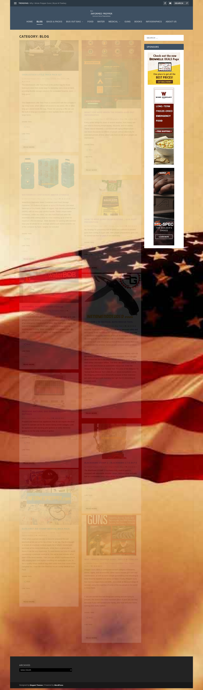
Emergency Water (58, 317)
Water (101, 23)
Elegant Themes (36, 687)
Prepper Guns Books (116, 570)
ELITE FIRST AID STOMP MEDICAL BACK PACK (46, 536)
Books (138, 23)
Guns (127, 23)
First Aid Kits (51, 540)
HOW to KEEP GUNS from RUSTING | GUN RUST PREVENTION (110, 226)
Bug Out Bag (73, 23)
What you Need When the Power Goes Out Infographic (109, 121)
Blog (40, 23)
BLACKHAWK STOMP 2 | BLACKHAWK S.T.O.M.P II (110, 468)
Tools (120, 334)
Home (30, 23)
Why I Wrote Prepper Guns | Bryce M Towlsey (48, 3)
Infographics (154, 23)
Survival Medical (27, 543)
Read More (29, 154)
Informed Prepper (30, 85)
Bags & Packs (54, 23)
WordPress (58, 687)
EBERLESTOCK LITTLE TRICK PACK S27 (42, 81)
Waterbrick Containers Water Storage (45, 201)
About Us (171, 23)
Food (90, 23)
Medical (113, 23)
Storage (50, 205)
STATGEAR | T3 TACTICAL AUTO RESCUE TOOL (108, 329)
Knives (111, 334)
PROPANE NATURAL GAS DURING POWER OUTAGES (44, 418)
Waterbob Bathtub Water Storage (42, 312)
